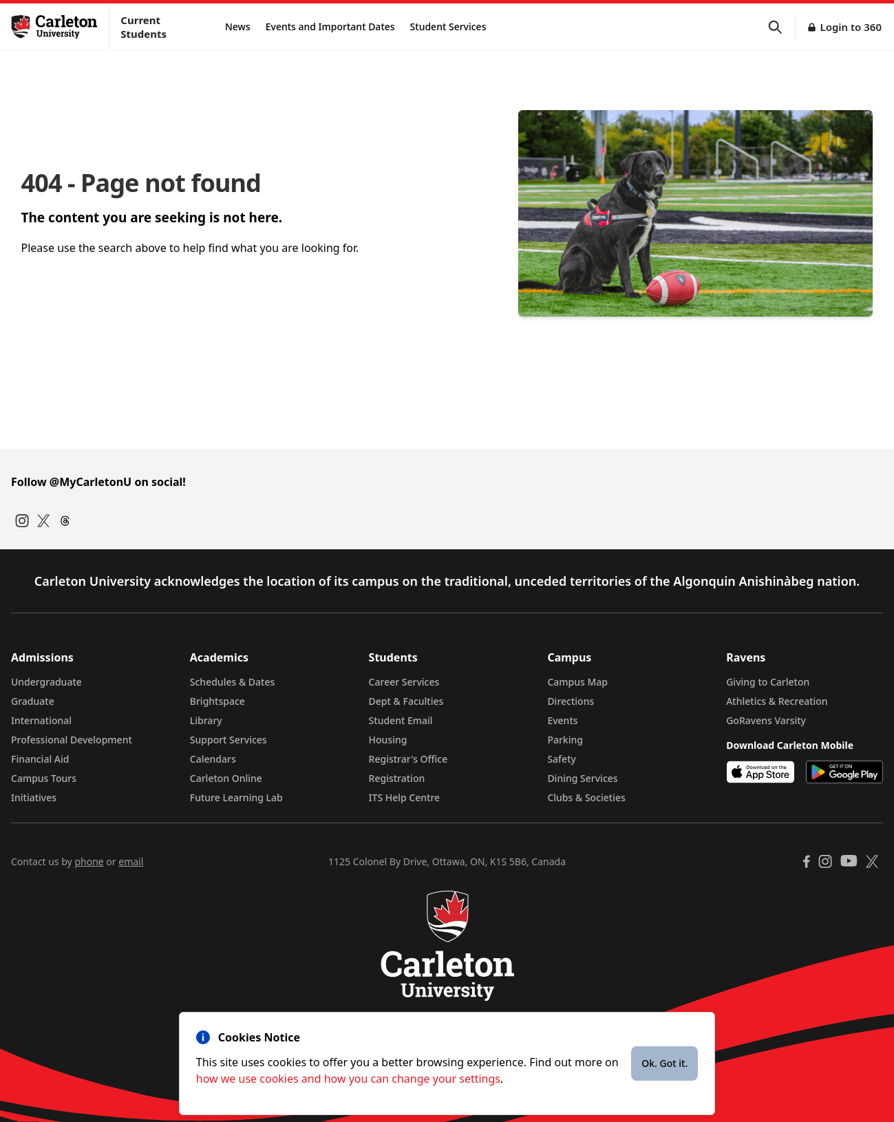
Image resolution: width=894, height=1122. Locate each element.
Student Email (401, 720)
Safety (561, 758)
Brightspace (217, 701)
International (41, 720)
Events (562, 720)
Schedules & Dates (232, 681)
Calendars (213, 758)
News (238, 26)
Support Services (228, 739)
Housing (388, 739)
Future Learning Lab (236, 797)
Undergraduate (46, 681)
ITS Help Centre (404, 797)
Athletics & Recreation (776, 701)
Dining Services (582, 778)
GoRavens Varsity (766, 720)
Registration (397, 778)
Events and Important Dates (330, 26)
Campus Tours (43, 778)
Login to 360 (851, 27)
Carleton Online (226, 778)
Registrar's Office (408, 758)
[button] (782, 27)
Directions (570, 701)
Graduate (32, 701)
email (130, 861)
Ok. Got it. (664, 1063)
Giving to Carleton (767, 681)
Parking (565, 739)
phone (88, 861)
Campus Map (577, 681)
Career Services (404, 681)
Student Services (448, 26)
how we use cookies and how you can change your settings (348, 1078)
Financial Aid (40, 758)
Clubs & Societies (586, 797)
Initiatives (33, 797)
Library (206, 720)
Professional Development (71, 739)
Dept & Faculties (406, 701)
